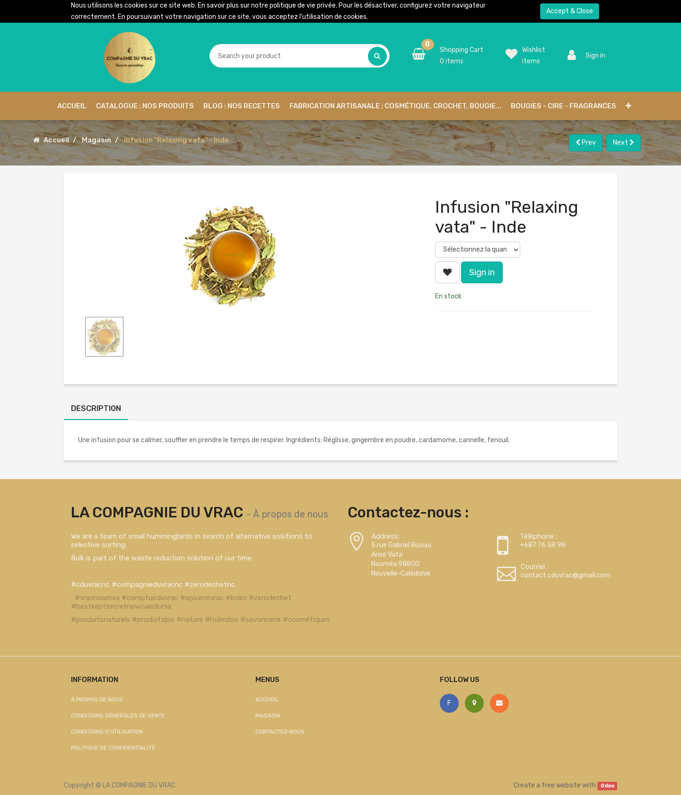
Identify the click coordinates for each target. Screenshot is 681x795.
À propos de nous (290, 514)
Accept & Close (569, 11)
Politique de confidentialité (113, 747)
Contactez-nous (280, 731)
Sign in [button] (482, 272)
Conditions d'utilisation (107, 731)
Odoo (607, 786)
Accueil (56, 140)
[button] (628, 106)
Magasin (96, 140)
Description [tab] (96, 408)
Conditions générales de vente (118, 715)
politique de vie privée (303, 5)
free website (561, 785)
